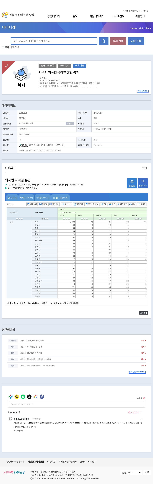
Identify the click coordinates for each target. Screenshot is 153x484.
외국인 (54, 151)
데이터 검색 (103, 41)
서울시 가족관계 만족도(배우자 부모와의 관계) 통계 (38, 366)
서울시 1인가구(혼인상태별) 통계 (31, 341)
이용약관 (51, 462)
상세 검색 (118, 41)
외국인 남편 (37, 151)
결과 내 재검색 (12, 47)
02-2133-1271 (61, 475)
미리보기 (76, 168)
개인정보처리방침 (36, 461)
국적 (59, 151)
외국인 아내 (46, 151)
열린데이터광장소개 (15, 462)
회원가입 (134, 11)
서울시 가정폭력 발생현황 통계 (31, 353)
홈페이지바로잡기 (88, 462)
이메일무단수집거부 (68, 462)
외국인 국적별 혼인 (25, 151)
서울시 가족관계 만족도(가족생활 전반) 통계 (35, 359)
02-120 (42, 475)
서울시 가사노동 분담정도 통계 (31, 347)
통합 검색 (135, 41)
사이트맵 (144, 11)
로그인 (125, 11)
